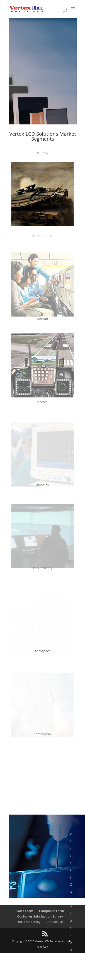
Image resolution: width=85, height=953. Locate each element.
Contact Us (54, 922)
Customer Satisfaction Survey (40, 916)
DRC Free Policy (29, 922)
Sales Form (24, 911)
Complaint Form (51, 911)
